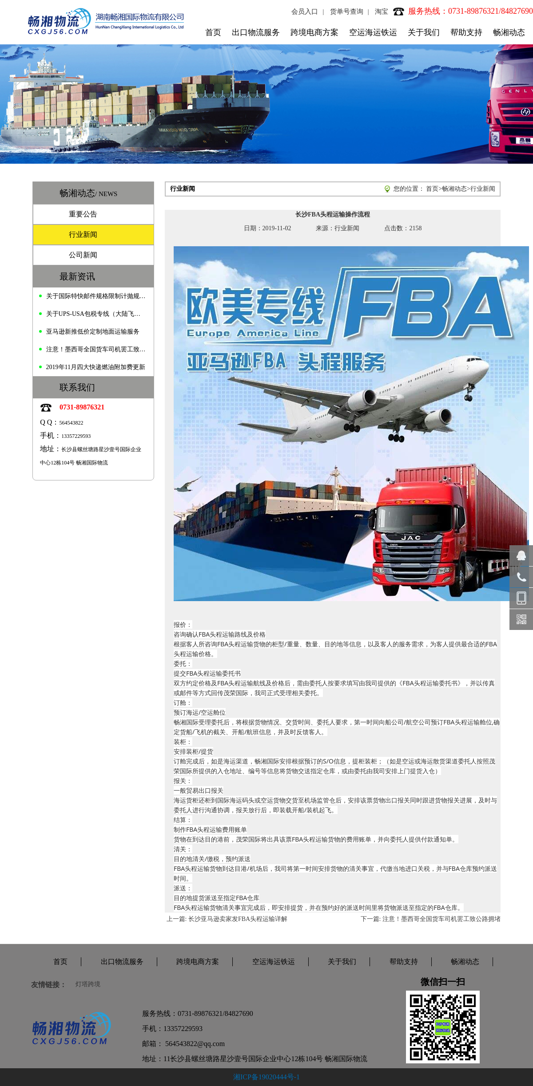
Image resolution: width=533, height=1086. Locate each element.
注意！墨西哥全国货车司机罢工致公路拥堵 (96, 349)
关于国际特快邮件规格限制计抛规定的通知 (96, 296)
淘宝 (381, 11)
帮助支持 (466, 32)
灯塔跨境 (88, 984)
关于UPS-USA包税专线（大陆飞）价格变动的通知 (96, 314)
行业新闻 (83, 234)
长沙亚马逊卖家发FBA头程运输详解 (237, 919)
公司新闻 (83, 255)
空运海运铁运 (373, 32)
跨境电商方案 (314, 32)
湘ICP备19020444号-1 (266, 1077)
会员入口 (304, 11)
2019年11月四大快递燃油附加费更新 (95, 367)
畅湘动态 (509, 32)
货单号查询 (346, 11)
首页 (213, 32)
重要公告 (83, 214)
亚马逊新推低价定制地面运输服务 (92, 331)
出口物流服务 (256, 32)
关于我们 (424, 32)
